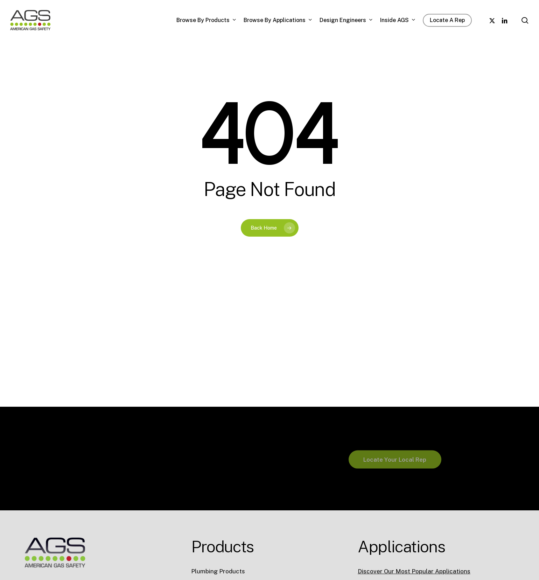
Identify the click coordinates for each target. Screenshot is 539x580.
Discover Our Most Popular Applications (414, 571)
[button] (394, 480)
